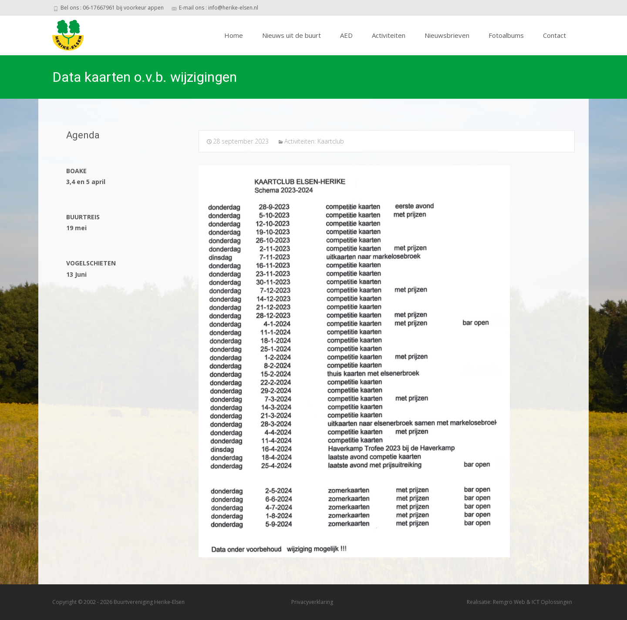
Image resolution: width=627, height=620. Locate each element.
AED (346, 35)
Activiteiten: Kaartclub (314, 141)
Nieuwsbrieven (447, 35)
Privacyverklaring (312, 602)
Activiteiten (388, 35)
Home (233, 35)
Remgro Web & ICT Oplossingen (532, 602)
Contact (554, 35)
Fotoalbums (506, 35)
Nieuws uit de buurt (291, 35)
